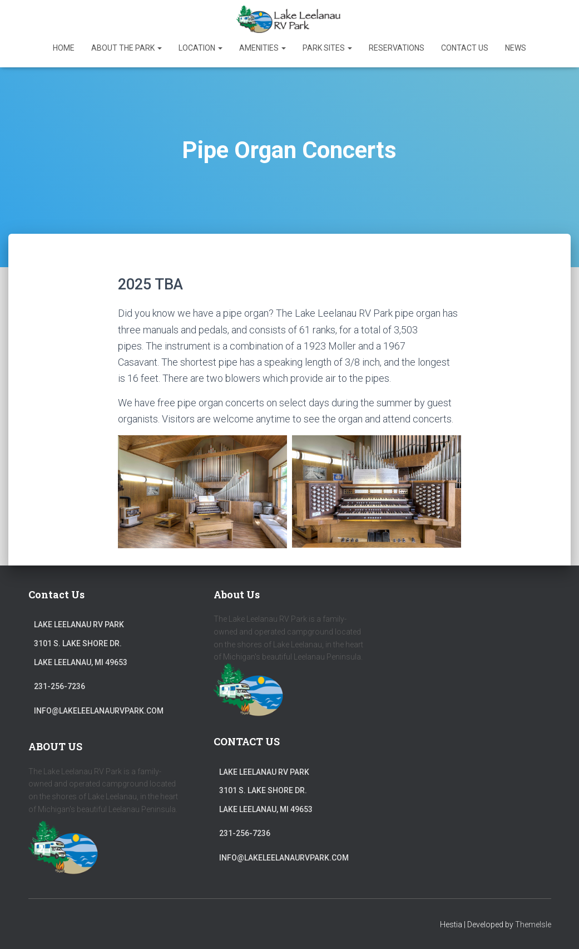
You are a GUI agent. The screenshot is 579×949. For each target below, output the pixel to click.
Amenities (262, 47)
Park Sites (327, 47)
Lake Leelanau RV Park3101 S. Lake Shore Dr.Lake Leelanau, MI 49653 (80, 643)
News (515, 47)
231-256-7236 (59, 686)
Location (200, 47)
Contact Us (464, 47)
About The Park (126, 47)
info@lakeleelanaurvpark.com (99, 710)
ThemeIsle (533, 924)
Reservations (396, 47)
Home (64, 47)
